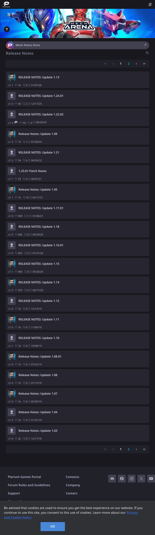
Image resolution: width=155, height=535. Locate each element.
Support (14, 493)
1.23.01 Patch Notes (33, 171)
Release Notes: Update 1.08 (38, 375)
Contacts (72, 477)
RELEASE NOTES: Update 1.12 (39, 301)
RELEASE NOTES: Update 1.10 (39, 338)
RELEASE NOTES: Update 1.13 (39, 77)
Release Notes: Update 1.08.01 (40, 356)
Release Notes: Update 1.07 (38, 394)
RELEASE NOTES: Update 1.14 (39, 282)
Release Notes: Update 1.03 (38, 431)
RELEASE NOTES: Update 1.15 (39, 264)
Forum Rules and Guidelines (29, 485)
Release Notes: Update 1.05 (38, 190)
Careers (72, 493)
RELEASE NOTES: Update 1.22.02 (41, 114)
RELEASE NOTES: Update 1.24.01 (41, 96)
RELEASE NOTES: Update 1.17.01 (41, 208)
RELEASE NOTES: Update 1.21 (39, 152)
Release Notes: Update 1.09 (38, 134)
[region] (77, 518)
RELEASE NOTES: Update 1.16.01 (41, 245)
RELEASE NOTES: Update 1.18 (39, 227)
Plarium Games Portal (24, 477)
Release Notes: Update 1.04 (38, 412)
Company (73, 485)
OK (52, 526)
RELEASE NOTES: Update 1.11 (39, 319)
